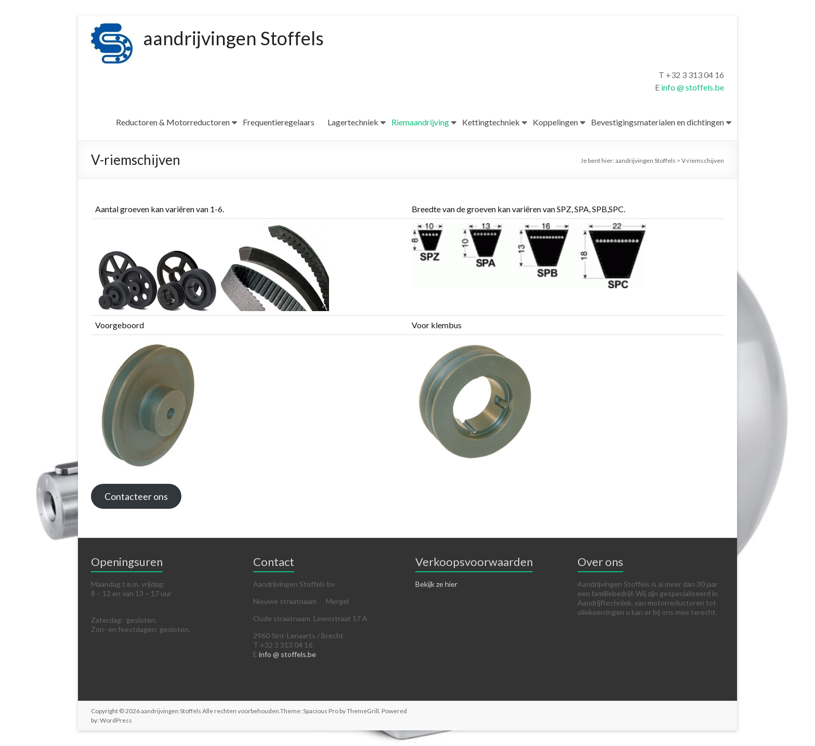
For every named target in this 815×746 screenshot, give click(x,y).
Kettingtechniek (491, 122)
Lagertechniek (352, 122)
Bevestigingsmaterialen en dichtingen (657, 122)
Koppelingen (555, 122)
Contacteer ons (136, 496)
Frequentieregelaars (278, 122)
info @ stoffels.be (692, 87)
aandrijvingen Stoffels (233, 38)
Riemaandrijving (420, 122)
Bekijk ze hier (436, 584)
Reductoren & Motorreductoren (173, 122)
